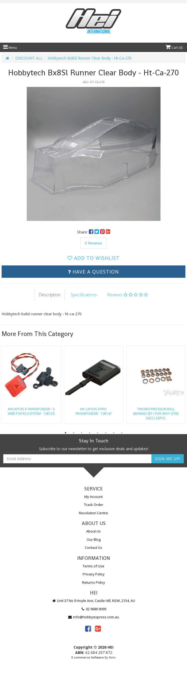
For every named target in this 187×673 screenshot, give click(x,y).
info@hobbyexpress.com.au (93, 617)
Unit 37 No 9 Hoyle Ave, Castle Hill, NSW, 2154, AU (93, 600)
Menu (10, 47)
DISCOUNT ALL (29, 58)
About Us (93, 531)
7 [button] (113, 432)
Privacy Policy (94, 574)
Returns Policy (93, 582)
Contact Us (93, 547)
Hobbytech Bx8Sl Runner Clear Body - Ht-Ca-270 (90, 58)
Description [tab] (49, 295)
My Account (93, 496)
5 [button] (97, 432)
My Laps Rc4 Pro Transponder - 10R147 (93, 411)
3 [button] (81, 432)
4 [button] (89, 432)
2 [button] (73, 432)
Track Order (93, 504)
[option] (93, 154)
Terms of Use (93, 566)
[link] (88, 628)
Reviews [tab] (127, 295)
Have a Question (93, 271)
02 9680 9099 (93, 609)
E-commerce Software (87, 657)
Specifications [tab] (84, 295)
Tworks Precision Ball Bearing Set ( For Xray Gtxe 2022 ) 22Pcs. (155, 413)
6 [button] (105, 432)
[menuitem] (91, 232)
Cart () (174, 47)
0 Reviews (93, 243)
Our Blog (94, 539)
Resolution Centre (93, 513)
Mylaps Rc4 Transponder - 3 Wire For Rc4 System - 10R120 (31, 411)
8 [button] (121, 432)
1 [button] (65, 432)
